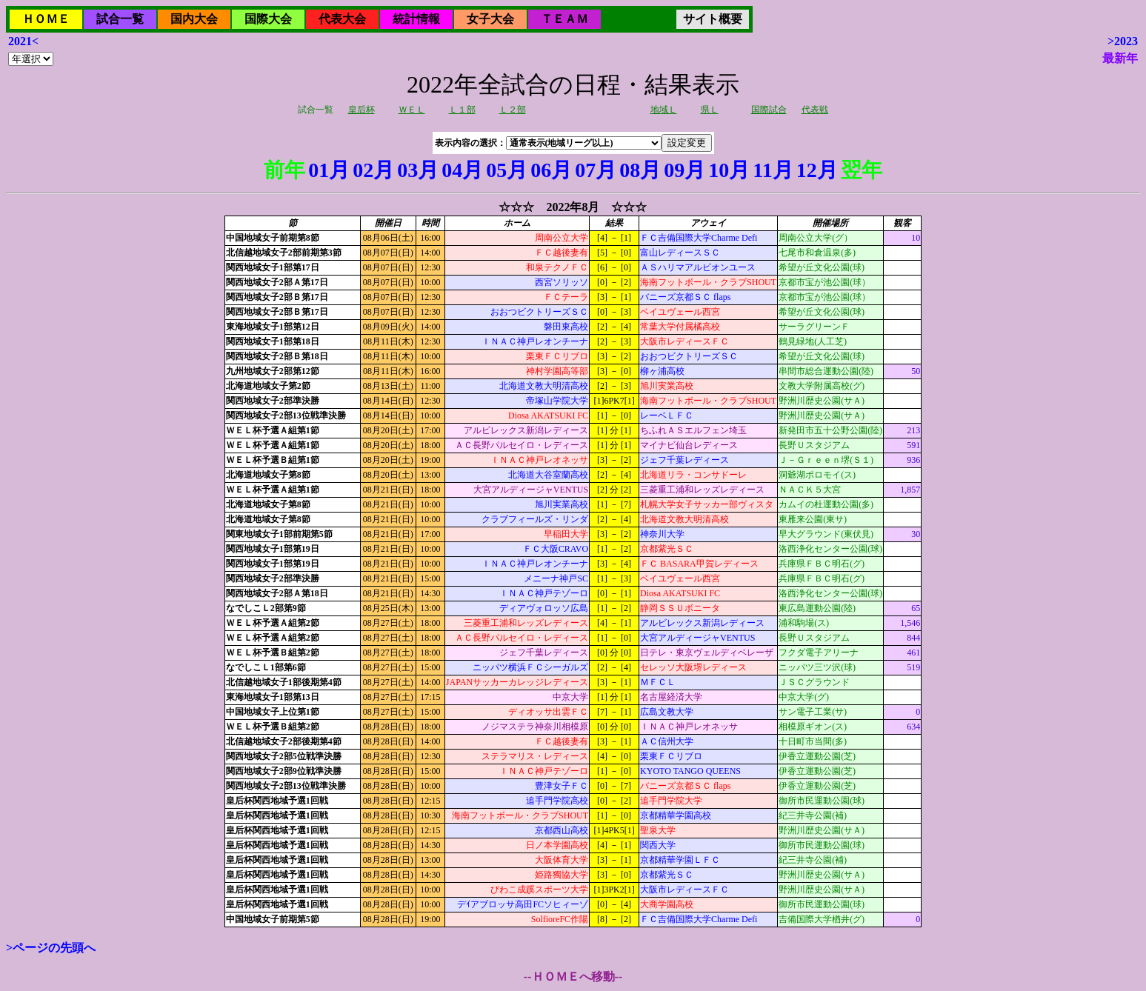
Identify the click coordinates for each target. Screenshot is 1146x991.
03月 (418, 170)
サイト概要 (712, 19)
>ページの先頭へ (51, 947)
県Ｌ (710, 109)
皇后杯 (361, 109)
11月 (773, 170)
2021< (23, 41)
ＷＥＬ (412, 109)
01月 (329, 170)
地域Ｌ (663, 109)
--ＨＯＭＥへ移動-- (573, 976)
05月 (506, 170)
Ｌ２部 (512, 109)
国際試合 (769, 109)
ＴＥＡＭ (564, 19)
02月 (373, 170)
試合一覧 (120, 19)
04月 (462, 170)
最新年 (1120, 58)
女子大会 (490, 19)
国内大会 (194, 19)
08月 (640, 170)
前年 (284, 170)
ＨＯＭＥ (46, 19)
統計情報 (416, 19)
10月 (729, 170)
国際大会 (268, 19)
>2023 (1122, 41)
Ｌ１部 (462, 109)
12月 (817, 170)
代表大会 (342, 19)
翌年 (861, 170)
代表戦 (815, 109)
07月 (595, 170)
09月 (684, 170)
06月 (551, 170)
